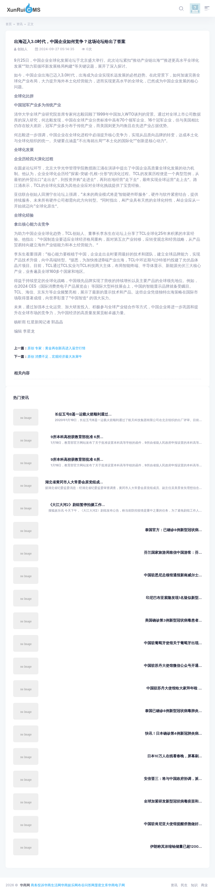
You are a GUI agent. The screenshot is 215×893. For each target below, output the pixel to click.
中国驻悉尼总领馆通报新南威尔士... (173, 575)
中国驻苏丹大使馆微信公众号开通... (173, 665)
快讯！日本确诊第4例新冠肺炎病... (173, 733)
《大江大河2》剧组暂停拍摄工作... (76, 505)
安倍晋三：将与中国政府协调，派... (173, 779)
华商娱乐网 (69, 885)
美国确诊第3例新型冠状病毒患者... (173, 620)
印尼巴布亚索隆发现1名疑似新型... (174, 598)
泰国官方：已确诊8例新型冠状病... (173, 530)
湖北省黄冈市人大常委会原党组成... (74, 482)
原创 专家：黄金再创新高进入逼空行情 (56, 348)
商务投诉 (37, 885)
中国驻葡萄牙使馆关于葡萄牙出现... (173, 643)
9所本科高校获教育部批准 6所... (77, 437)
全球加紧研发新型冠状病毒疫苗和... (173, 801)
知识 (194, 885)
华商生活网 (52, 885)
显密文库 (101, 885)
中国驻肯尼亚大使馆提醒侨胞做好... (173, 824)
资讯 (20, 24)
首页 (9, 24)
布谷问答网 (86, 885)
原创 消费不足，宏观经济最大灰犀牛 (54, 356)
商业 (204, 885)
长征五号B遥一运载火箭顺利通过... (83, 414)
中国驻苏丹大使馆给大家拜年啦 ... (174, 688)
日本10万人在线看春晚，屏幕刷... (174, 756)
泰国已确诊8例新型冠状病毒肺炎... (173, 711)
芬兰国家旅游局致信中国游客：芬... (173, 552)
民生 (184, 885)
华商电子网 (116, 885)
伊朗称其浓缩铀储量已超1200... (176, 846)
